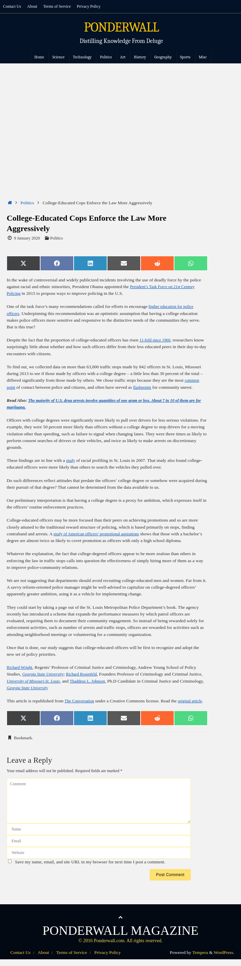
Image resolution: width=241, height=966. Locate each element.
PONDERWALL (121, 27)
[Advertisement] (120, 114)
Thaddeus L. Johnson (108, 681)
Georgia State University (44, 674)
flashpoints (144, 387)
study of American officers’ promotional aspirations (100, 533)
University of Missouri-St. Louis (50, 681)
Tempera (200, 959)
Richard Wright (21, 667)
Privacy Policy (92, 6)
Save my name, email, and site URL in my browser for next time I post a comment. (90, 868)
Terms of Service (59, 6)
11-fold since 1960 (156, 339)
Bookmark (23, 745)
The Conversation (81, 700)
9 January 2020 (27, 238)
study (71, 460)
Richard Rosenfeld (86, 674)
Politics (27, 202)
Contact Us (12, 6)
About (33, 6)
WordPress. (224, 959)
